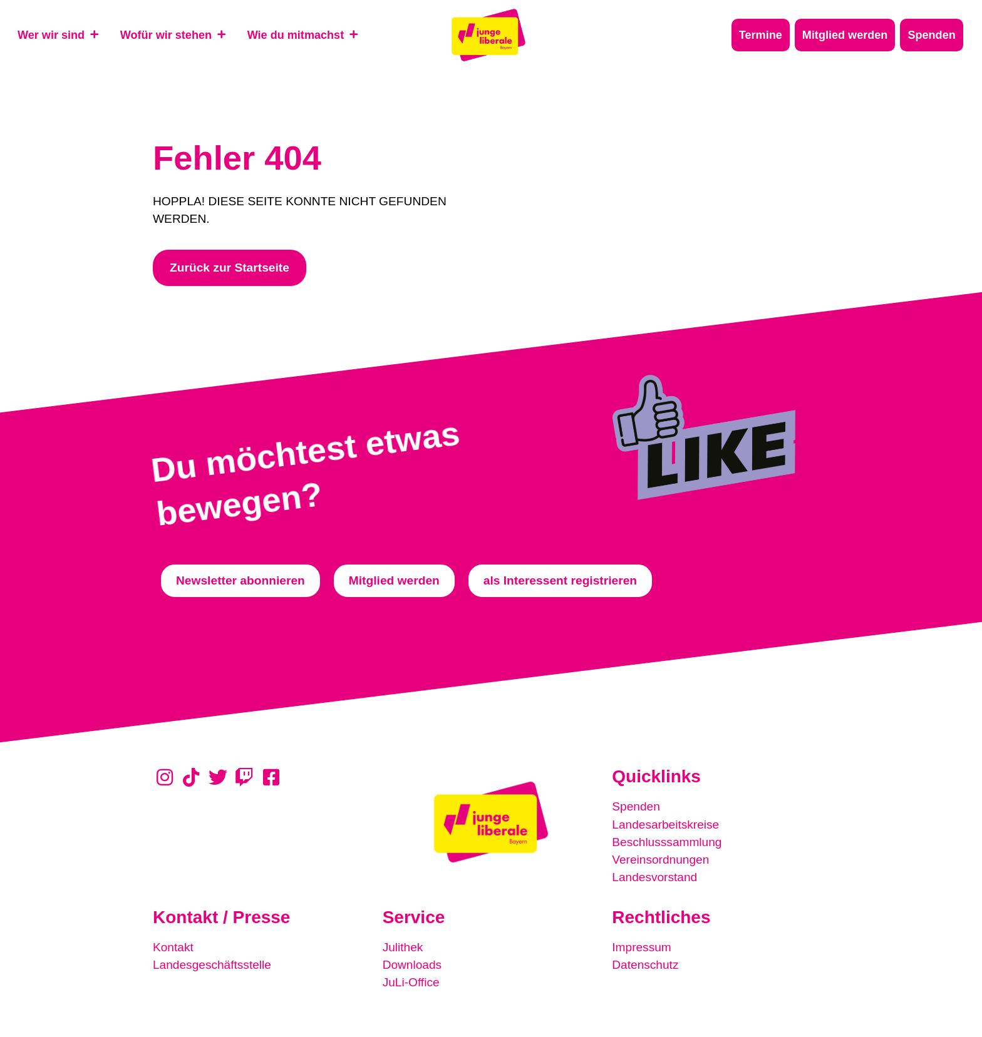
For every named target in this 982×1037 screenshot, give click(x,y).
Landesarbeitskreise (666, 823)
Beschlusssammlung (667, 841)
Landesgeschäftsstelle (212, 964)
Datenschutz (645, 964)
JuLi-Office (411, 981)
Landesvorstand (655, 876)
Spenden (636, 806)
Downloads (412, 964)
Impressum (641, 946)
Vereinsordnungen (661, 859)
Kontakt (173, 946)
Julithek (403, 946)
